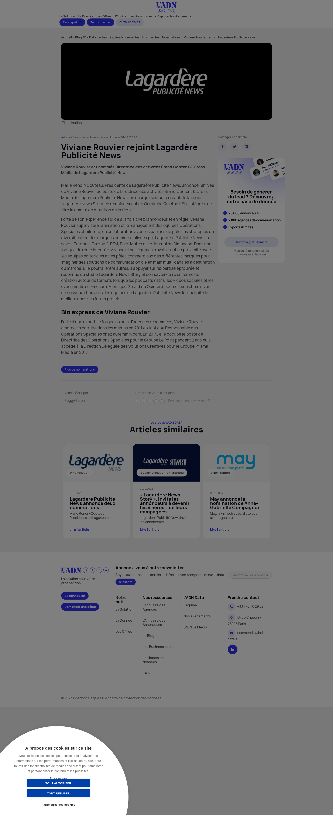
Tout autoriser (37, 793)
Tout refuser (79, 793)
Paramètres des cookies (58, 805)
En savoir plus (58, 778)
